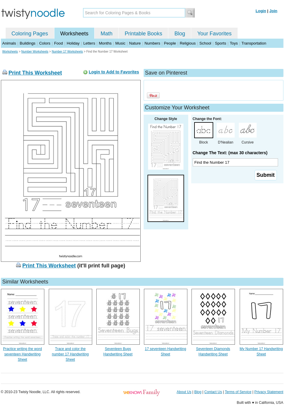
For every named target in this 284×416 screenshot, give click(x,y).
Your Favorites (214, 34)
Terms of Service (238, 392)
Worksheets (74, 34)
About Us (184, 392)
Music (120, 43)
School (205, 43)
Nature (135, 43)
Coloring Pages (30, 34)
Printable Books (143, 34)
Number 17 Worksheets (67, 51)
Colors (45, 43)
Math (106, 34)
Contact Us (213, 392)
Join (273, 11)
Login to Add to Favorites (114, 72)
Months (105, 43)
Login (261, 11)
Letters (89, 43)
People (170, 43)
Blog (179, 34)
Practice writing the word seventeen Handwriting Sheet (22, 354)
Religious (187, 43)
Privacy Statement (268, 392)
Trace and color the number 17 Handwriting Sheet (70, 354)
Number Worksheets (34, 51)
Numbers (152, 43)
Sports (220, 43)
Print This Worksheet (35, 73)
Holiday (73, 43)
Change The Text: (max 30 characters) (230, 152)
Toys (234, 43)
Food (58, 43)
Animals (9, 43)
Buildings (27, 43)
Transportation (253, 43)
